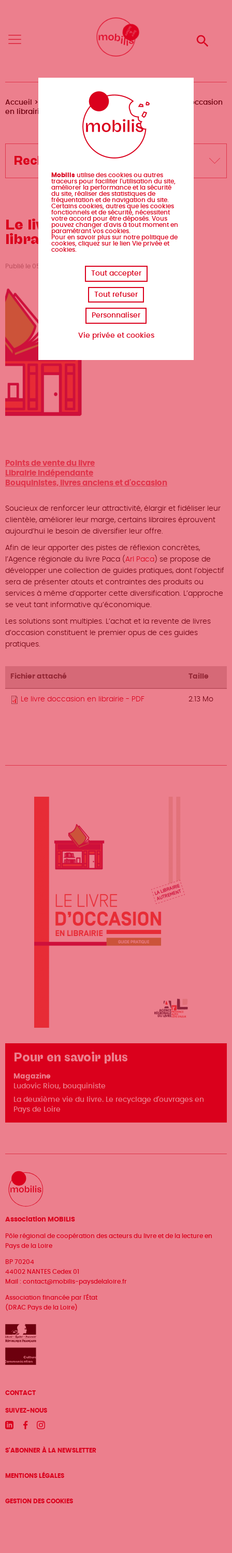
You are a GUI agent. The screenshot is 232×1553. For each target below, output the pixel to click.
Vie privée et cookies (116, 335)
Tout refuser (116, 294)
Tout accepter (116, 273)
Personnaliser (116, 315)
